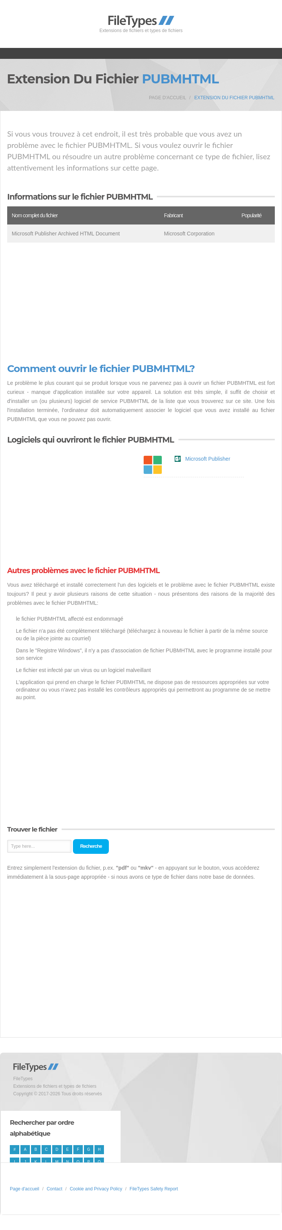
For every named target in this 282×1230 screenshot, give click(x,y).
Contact (54, 1189)
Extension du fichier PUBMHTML (234, 97)
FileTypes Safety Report (154, 1189)
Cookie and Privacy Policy (96, 1189)
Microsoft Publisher (207, 459)
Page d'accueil (167, 97)
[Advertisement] (141, 303)
